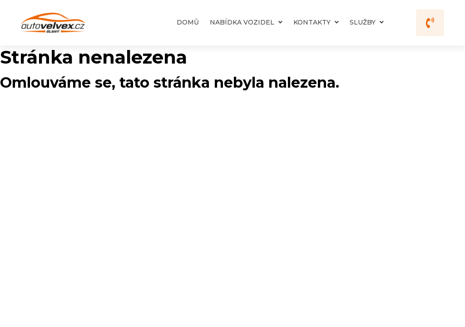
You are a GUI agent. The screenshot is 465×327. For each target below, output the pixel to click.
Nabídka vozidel (246, 22)
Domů (188, 22)
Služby (367, 22)
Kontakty (316, 22)
